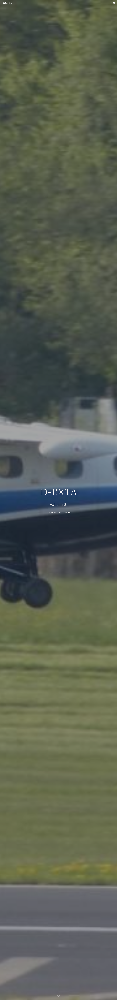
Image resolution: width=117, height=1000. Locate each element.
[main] (58, 496)
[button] (114, 3)
